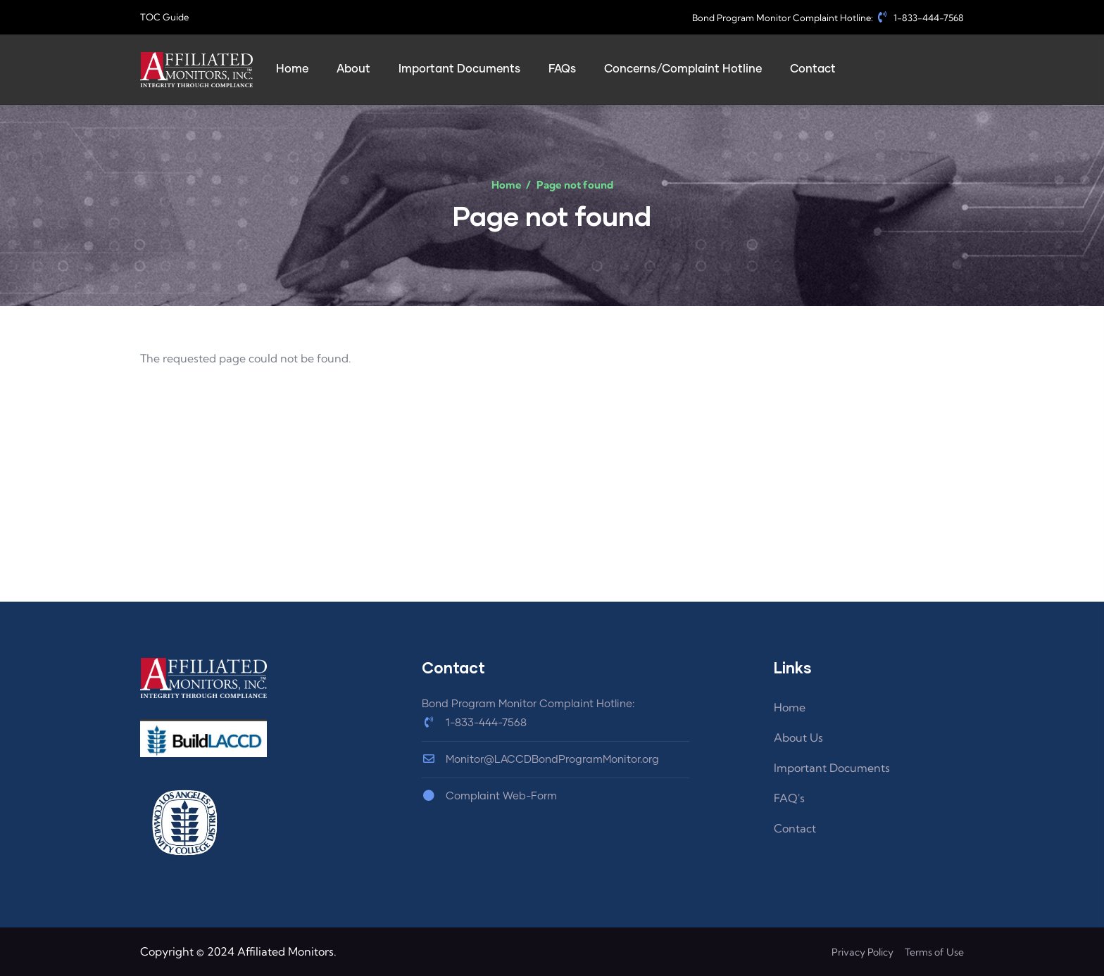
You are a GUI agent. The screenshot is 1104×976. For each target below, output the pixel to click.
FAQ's (789, 798)
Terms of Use (934, 952)
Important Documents (832, 768)
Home (506, 184)
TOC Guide (164, 17)
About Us (798, 737)
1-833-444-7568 (919, 17)
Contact (795, 828)
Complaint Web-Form (489, 796)
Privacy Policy (862, 952)
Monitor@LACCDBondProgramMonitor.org (540, 759)
